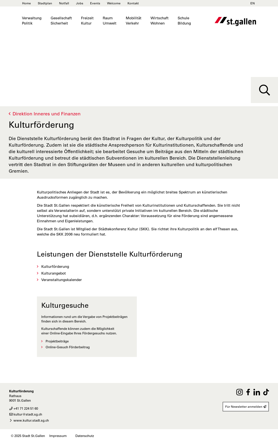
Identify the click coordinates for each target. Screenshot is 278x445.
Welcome (114, 3)
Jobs (79, 3)
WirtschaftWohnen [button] (160, 20)
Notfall (64, 3)
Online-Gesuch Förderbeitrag (68, 347)
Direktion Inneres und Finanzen (47, 113)
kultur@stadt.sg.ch (25, 414)
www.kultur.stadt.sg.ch (29, 420)
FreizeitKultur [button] (87, 20)
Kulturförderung (55, 266)
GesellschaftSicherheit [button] (61, 20)
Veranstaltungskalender (61, 280)
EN (252, 3)
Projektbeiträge (57, 341)
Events (95, 3)
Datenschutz (84, 436)
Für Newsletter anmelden (245, 406)
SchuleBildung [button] (184, 20)
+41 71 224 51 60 (23, 408)
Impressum (58, 436)
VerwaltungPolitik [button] (31, 20)
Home (26, 3)
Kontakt (133, 3)
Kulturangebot (53, 273)
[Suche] (264, 90)
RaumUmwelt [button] (109, 20)
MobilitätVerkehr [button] (133, 20)
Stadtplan (45, 3)
